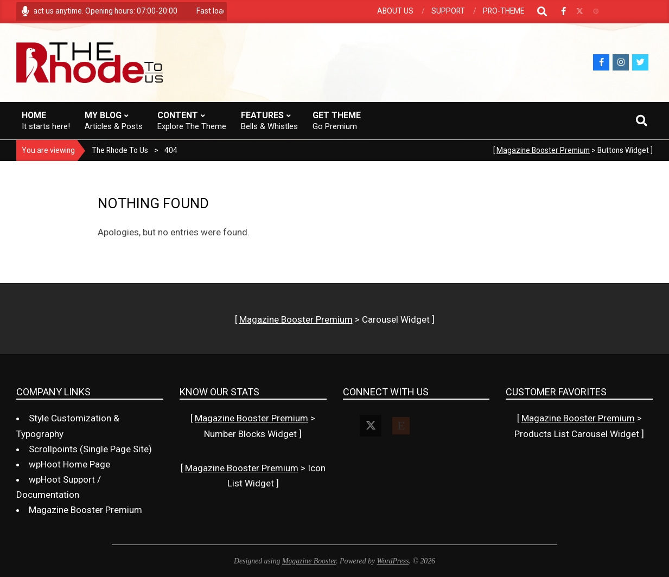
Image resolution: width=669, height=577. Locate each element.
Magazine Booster (309, 561)
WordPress (393, 561)
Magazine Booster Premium (543, 150)
